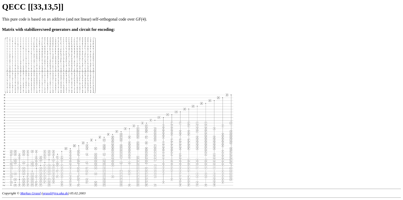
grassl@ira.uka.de (55, 193)
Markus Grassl (30, 193)
